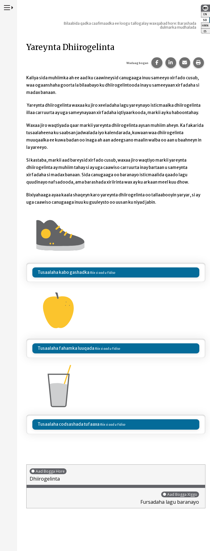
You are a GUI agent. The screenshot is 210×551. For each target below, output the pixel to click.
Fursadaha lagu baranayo (114, 498)
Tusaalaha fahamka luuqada (66, 348)
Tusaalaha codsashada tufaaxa (69, 424)
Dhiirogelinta (116, 475)
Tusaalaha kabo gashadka (63, 272)
